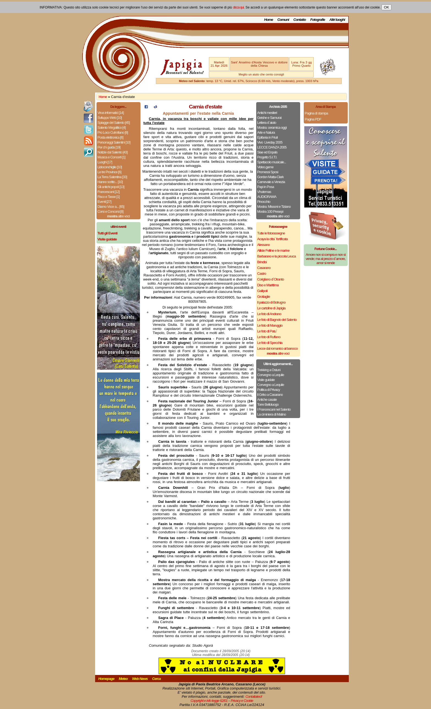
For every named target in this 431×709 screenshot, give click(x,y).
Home (268, 20)
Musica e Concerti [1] (111, 157)
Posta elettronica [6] (110, 137)
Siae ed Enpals (267, 152)
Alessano (263, 245)
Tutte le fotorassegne (271, 233)
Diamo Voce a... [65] (111, 206)
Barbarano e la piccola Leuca (276, 256)
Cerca (156, 679)
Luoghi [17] (105, 162)
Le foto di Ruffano (268, 337)
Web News (140, 679)
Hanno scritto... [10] (110, 182)
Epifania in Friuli (267, 137)
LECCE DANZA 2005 (272, 147)
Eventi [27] (104, 202)
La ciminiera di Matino (271, 414)
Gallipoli (262, 291)
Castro (261, 273)
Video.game (265, 167)
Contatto (299, 20)
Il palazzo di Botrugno (271, 302)
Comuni (283, 20)
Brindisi (262, 262)
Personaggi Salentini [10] (114, 142)
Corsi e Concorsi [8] (110, 211)
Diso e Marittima (268, 285)
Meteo (123, 679)
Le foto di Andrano (269, 314)
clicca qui (238, 7)
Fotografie (317, 20)
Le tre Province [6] (109, 172)
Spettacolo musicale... (271, 162)
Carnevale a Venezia (271, 182)
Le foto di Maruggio (270, 325)
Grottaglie (263, 297)
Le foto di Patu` (267, 331)
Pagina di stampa (316, 113)
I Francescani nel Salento (274, 409)
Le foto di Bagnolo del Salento (277, 320)
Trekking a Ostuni (268, 370)
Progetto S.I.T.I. (267, 157)
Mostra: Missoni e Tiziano (274, 206)
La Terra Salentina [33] (112, 177)
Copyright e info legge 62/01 (209, 701)
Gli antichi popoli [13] (111, 187)
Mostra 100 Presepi (270, 211)
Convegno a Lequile (270, 375)
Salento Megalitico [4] (112, 127)
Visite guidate (266, 380)
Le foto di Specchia (270, 343)
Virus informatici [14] (111, 113)
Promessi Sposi (267, 172)
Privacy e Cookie (242, 701)
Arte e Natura (266, 132)
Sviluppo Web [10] (110, 118)
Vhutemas (264, 192)
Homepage (106, 679)
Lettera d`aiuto (266, 122)
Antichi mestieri (267, 113)
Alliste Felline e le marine (273, 250)
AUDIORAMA (267, 197)
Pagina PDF (313, 119)
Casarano (263, 268)
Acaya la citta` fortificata (272, 239)
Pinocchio (263, 202)
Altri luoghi (337, 20)
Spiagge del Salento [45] (114, 122)
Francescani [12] (109, 192)
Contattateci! (253, 696)
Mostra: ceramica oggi (272, 127)
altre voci (118, 216)
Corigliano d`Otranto (270, 279)
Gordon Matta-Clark (270, 177)
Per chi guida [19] (109, 147)
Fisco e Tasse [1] (109, 197)
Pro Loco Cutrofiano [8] (113, 132)
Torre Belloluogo (268, 404)
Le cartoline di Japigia (271, 308)
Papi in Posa (265, 187)
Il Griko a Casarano (270, 395)
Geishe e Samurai (269, 118)
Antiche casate (267, 399)
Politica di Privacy (268, 390)
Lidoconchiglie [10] (110, 167)
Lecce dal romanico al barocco (277, 348)
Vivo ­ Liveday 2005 (270, 142)
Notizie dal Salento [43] (113, 152)
